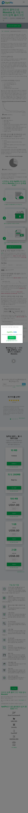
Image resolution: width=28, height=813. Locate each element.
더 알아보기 (11, 337)
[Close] (21, 327)
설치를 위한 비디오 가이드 (11, 340)
